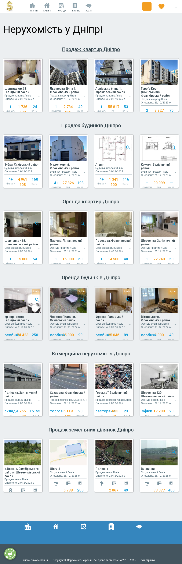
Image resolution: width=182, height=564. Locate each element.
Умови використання (35, 560)
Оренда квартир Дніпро (91, 202)
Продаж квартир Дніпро (91, 49)
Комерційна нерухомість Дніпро (91, 354)
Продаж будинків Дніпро (91, 125)
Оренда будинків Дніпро (91, 278)
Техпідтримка (147, 560)
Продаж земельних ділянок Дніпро (91, 430)
